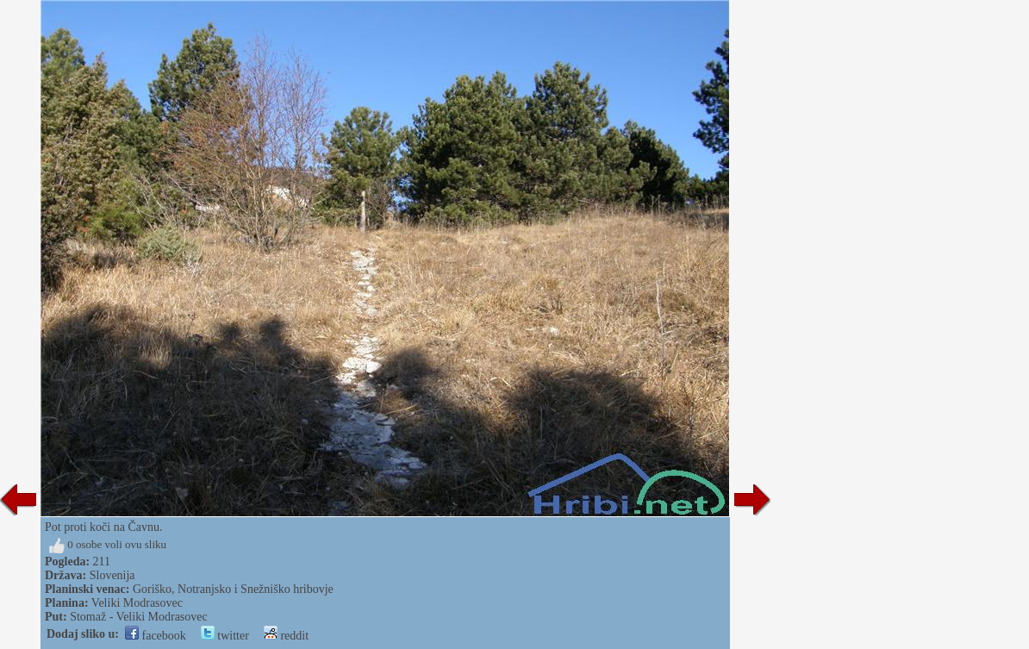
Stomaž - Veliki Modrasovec (139, 616)
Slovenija (112, 575)
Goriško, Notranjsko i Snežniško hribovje (233, 589)
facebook (155, 635)
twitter (225, 635)
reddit (286, 635)
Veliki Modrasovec (137, 602)
